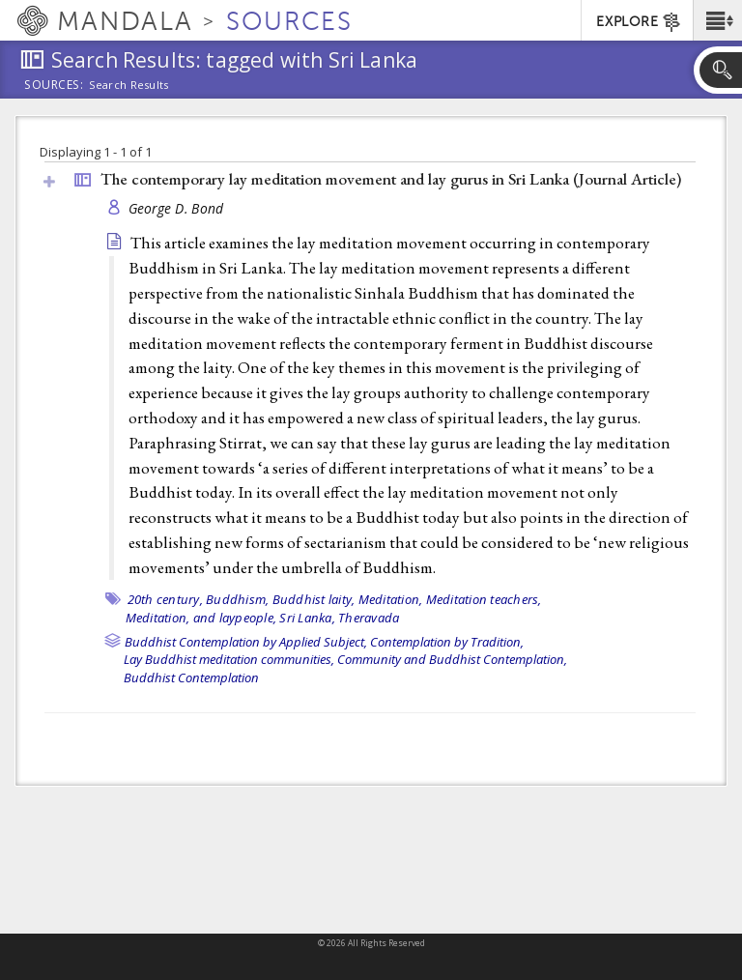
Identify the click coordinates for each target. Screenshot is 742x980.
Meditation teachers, (484, 599)
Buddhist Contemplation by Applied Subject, (246, 641)
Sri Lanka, (307, 617)
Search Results (129, 85)
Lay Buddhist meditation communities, (229, 659)
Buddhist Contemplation (191, 677)
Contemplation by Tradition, (447, 641)
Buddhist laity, (314, 599)
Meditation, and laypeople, (201, 617)
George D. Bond (176, 208)
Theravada (368, 617)
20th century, (165, 599)
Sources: (54, 86)
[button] (717, 20)
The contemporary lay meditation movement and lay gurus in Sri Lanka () (390, 178)
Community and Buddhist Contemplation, (452, 659)
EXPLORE (639, 22)
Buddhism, (237, 599)
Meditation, (390, 599)
